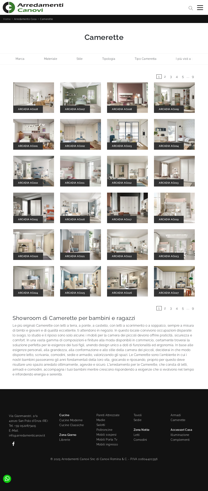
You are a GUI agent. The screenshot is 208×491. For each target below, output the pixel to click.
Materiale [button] (50, 58)
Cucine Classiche (71, 425)
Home (7, 19)
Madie (100, 420)
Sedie (138, 420)
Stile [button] (80, 58)
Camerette (46, 19)
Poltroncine (104, 429)
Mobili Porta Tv (106, 439)
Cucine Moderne (70, 420)
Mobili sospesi (106, 434)
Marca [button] (20, 58)
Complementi (180, 439)
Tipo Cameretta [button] (145, 58)
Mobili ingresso (107, 444)
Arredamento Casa (25, 19)
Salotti (100, 425)
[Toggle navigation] (200, 7)
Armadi (176, 415)
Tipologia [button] (108, 58)
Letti (137, 434)
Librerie (64, 439)
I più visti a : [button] (184, 58)
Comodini (140, 439)
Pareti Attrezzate (108, 415)
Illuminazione (180, 434)
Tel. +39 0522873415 (22, 425)
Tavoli (138, 415)
